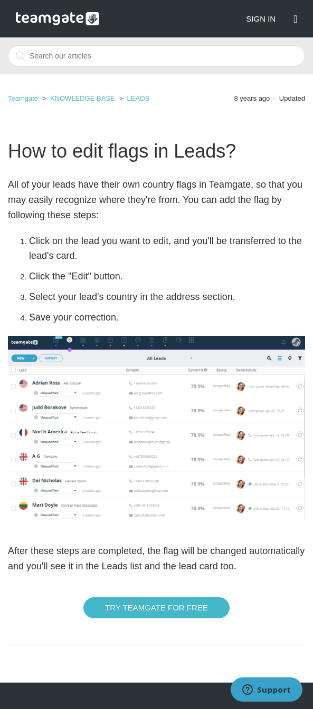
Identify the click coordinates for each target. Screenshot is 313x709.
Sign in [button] (261, 18)
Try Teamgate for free (156, 607)
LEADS (138, 98)
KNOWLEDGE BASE (82, 98)
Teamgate (23, 98)
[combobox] (156, 55)
